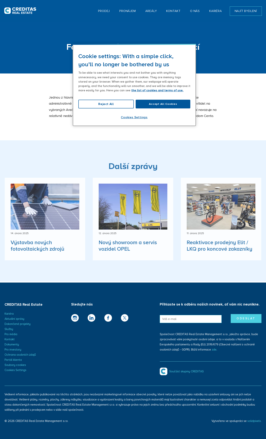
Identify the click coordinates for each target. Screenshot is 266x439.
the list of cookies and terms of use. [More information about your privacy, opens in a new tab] (157, 90)
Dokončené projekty (18, 324)
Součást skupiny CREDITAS (186, 371)
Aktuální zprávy (14, 318)
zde (214, 349)
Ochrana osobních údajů (20, 354)
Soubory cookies (15, 365)
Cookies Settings (15, 370)
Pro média (11, 334)
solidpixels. (254, 421)
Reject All (106, 104)
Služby (9, 329)
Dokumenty (12, 344)
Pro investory (13, 349)
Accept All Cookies (163, 104)
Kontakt (10, 339)
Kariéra (9, 313)
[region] (134, 85)
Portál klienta (13, 359)
